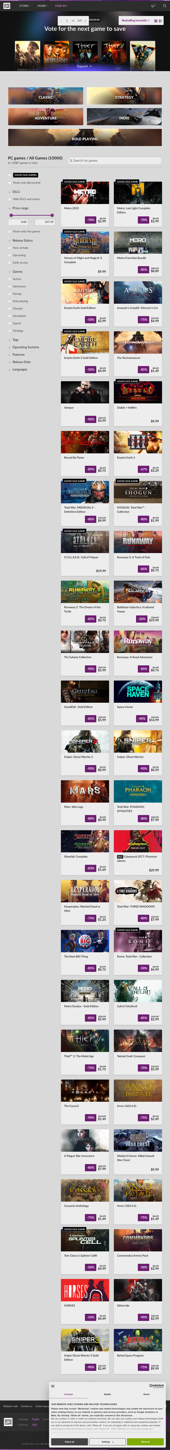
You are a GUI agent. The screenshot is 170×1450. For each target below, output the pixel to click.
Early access (20, 262)
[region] (33, 776)
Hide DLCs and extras (26, 199)
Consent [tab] (68, 1394)
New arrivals (20, 247)
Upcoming (19, 255)
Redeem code (10, 1406)
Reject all (69, 1442)
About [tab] (146, 1394)
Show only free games (26, 231)
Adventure (19, 286)
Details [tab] (107, 1394)
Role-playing (20, 301)
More (43, 6)
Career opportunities (46, 1406)
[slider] (11, 215)
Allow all (145, 1442)
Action (17, 279)
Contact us (26, 1406)
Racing (17, 293)
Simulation (19, 315)
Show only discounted (26, 182)
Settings (107, 1442)
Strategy (18, 330)
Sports (17, 323)
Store (24, 6)
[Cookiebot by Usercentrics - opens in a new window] (151, 1386)
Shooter (18, 308)
